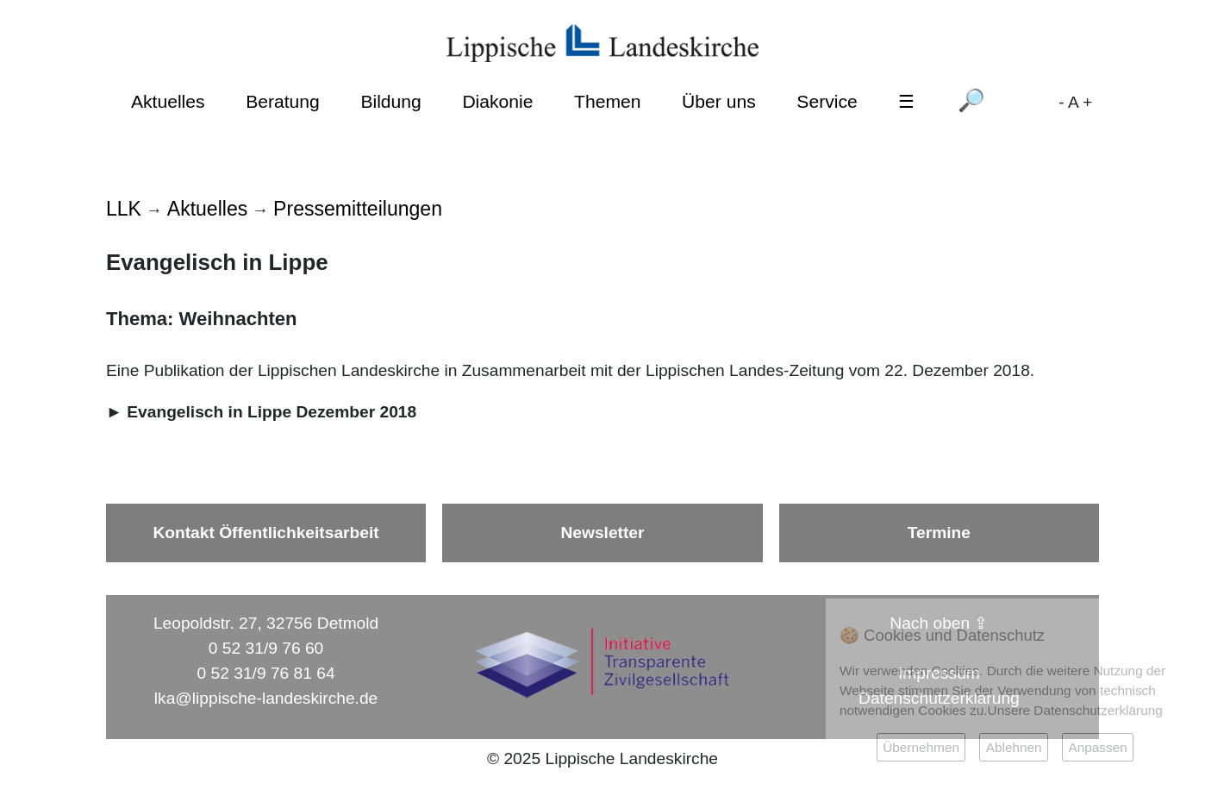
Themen (607, 101)
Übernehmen (921, 747)
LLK (123, 208)
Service (826, 101)
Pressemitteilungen (357, 208)
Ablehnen (1014, 747)
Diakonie (497, 101)
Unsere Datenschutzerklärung (1075, 710)
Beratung (283, 101)
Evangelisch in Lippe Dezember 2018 (271, 412)
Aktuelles (168, 101)
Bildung (390, 101)
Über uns (719, 101)
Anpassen (1097, 747)
